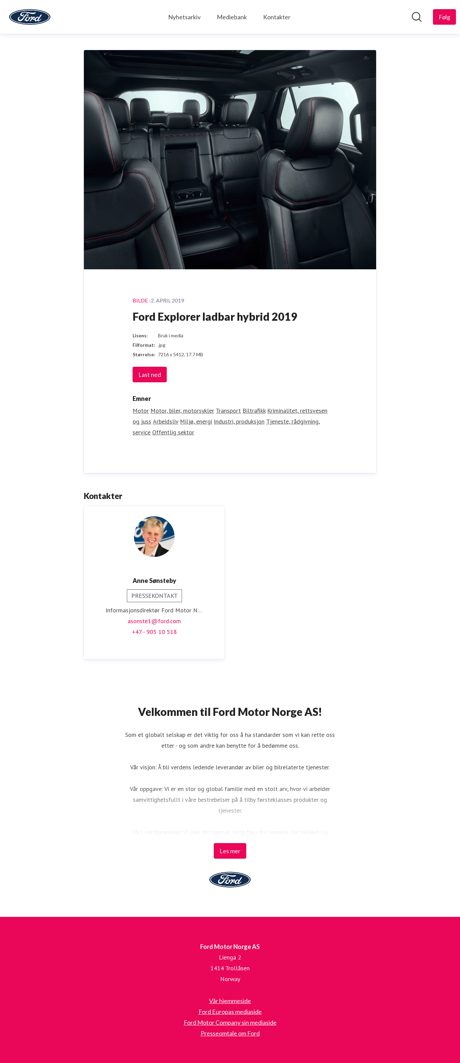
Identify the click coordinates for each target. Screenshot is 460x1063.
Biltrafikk (254, 410)
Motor (141, 410)
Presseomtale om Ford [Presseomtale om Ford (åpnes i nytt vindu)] (230, 1033)
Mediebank (232, 17)
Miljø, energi (196, 421)
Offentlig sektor (173, 432)
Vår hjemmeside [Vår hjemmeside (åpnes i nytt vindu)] (230, 1000)
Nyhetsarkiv (184, 17)
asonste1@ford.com (154, 621)
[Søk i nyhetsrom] (416, 17)
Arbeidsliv (165, 421)
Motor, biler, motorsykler (182, 410)
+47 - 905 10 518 (154, 632)
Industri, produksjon (239, 421)
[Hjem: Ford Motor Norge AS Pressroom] (29, 17)
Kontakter (277, 17)
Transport (228, 410)
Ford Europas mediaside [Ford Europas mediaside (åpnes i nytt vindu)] (230, 1011)
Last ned (149, 374)
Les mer (230, 851)
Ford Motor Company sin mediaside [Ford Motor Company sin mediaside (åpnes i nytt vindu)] (230, 1022)
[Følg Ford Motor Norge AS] (444, 17)
